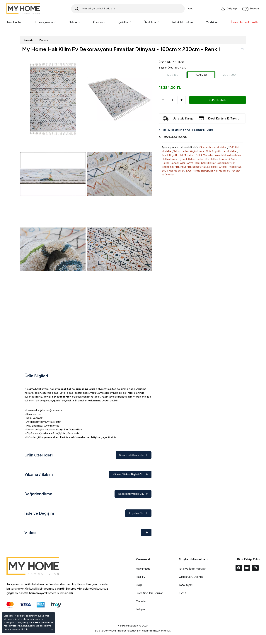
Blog (139, 585)
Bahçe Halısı (178, 163)
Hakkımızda (143, 568)
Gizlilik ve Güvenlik (191, 576)
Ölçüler (99, 22)
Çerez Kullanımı (41, 622)
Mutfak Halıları (170, 159)
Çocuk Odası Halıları (192, 159)
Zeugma (43, 40)
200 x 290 (229, 74)
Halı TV (140, 576)
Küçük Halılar (197, 151)
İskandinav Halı (170, 166)
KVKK (182, 593)
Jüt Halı (223, 166)
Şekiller (124, 22)
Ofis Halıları (211, 159)
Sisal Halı (212, 166)
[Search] (128, 8)
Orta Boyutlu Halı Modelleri (221, 151)
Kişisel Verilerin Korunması (18, 625)
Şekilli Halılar (208, 163)
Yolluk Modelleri (182, 22)
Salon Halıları (181, 151)
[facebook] (239, 568)
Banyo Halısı (193, 163)
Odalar (74, 22)
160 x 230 (201, 74)
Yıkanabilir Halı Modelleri (213, 147)
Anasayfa (28, 40)
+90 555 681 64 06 (175, 136)
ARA (190, 8)
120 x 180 (172, 74)
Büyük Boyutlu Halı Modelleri (178, 155)
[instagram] (255, 568)
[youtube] (247, 568)
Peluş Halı (185, 166)
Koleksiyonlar (45, 22)
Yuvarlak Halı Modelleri (228, 155)
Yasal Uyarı (185, 585)
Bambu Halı (199, 166)
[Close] (52, 629)
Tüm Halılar (14, 22)
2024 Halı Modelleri (173, 170)
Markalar (141, 601)
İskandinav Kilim (226, 163)
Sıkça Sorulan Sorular (149, 593)
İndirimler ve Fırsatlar (245, 22)
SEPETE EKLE (217, 100)
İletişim (140, 609)
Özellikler (151, 22)
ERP (139, 630)
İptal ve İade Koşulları (192, 568)
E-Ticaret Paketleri (126, 630)
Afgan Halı (235, 166)
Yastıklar (212, 22)
